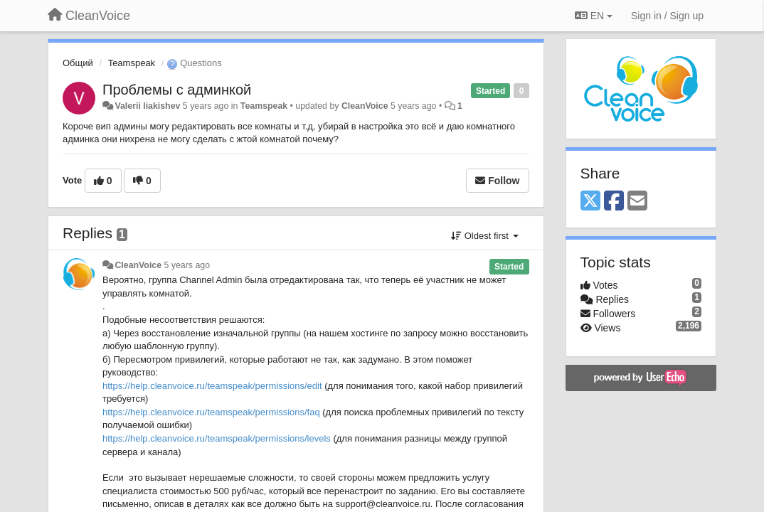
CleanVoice (364, 106)
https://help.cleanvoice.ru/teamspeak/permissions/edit (212, 385)
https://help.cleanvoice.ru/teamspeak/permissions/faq (211, 412)
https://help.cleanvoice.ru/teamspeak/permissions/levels (216, 438)
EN (593, 15)
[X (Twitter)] (590, 201)
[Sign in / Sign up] (667, 16)
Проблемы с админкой (176, 89)
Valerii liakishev (147, 106)
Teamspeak (131, 63)
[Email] (637, 201)
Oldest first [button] (484, 235)
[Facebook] (614, 201)
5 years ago (187, 265)
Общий (78, 63)
